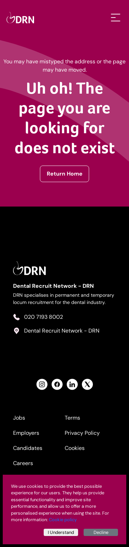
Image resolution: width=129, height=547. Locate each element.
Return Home (65, 173)
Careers (23, 463)
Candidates (27, 448)
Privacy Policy (82, 432)
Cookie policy (63, 520)
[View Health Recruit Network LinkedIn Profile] (72, 384)
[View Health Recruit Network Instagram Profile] (41, 384)
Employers (26, 432)
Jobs (19, 417)
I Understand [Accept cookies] (61, 532)
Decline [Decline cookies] (101, 532)
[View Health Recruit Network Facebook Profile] (57, 384)
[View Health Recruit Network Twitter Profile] (87, 384)
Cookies (75, 448)
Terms (72, 417)
